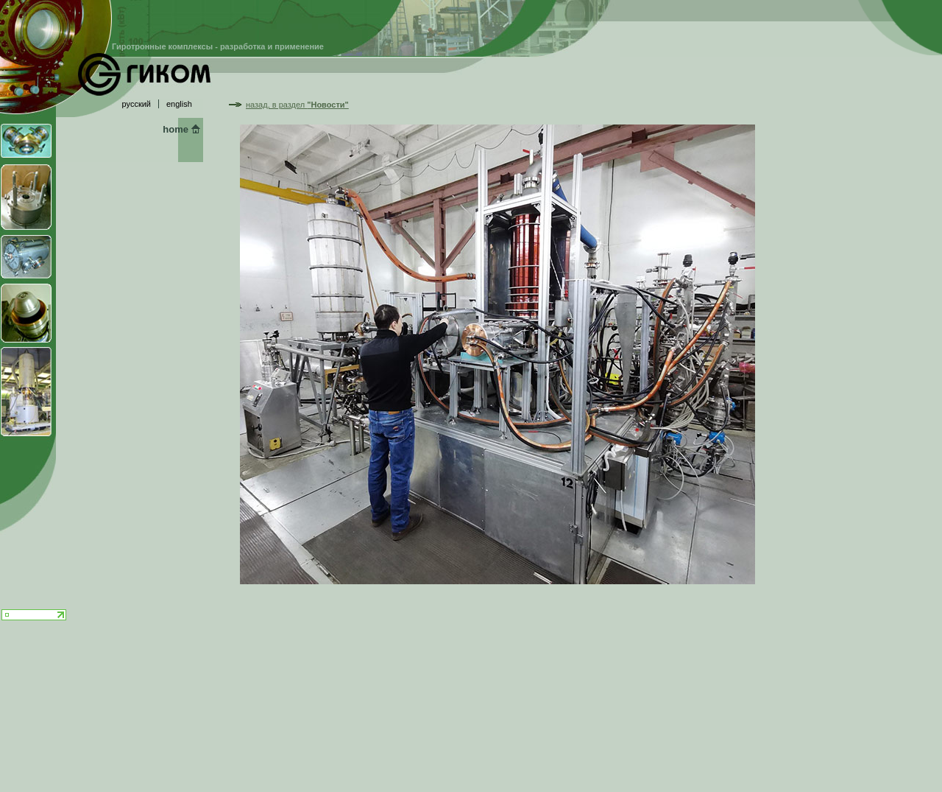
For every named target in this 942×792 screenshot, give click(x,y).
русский (136, 103)
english (179, 103)
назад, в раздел (297, 104)
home (175, 129)
